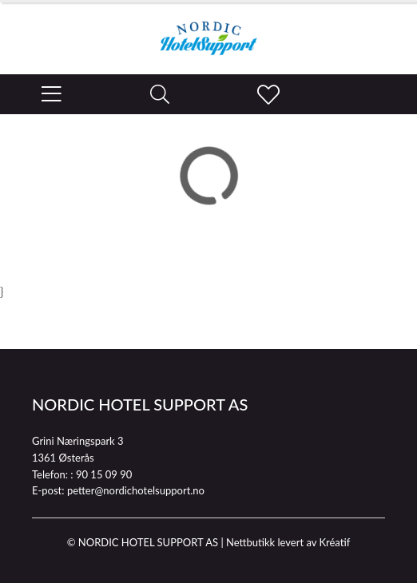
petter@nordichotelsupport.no (136, 490)
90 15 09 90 (104, 474)
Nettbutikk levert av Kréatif (288, 542)
